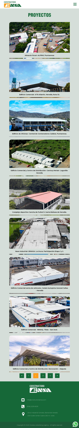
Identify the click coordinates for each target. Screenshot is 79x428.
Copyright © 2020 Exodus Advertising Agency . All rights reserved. (39, 425)
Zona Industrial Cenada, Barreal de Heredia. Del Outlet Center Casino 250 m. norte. (43, 414)
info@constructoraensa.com (36, 400)
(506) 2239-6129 (32, 406)
